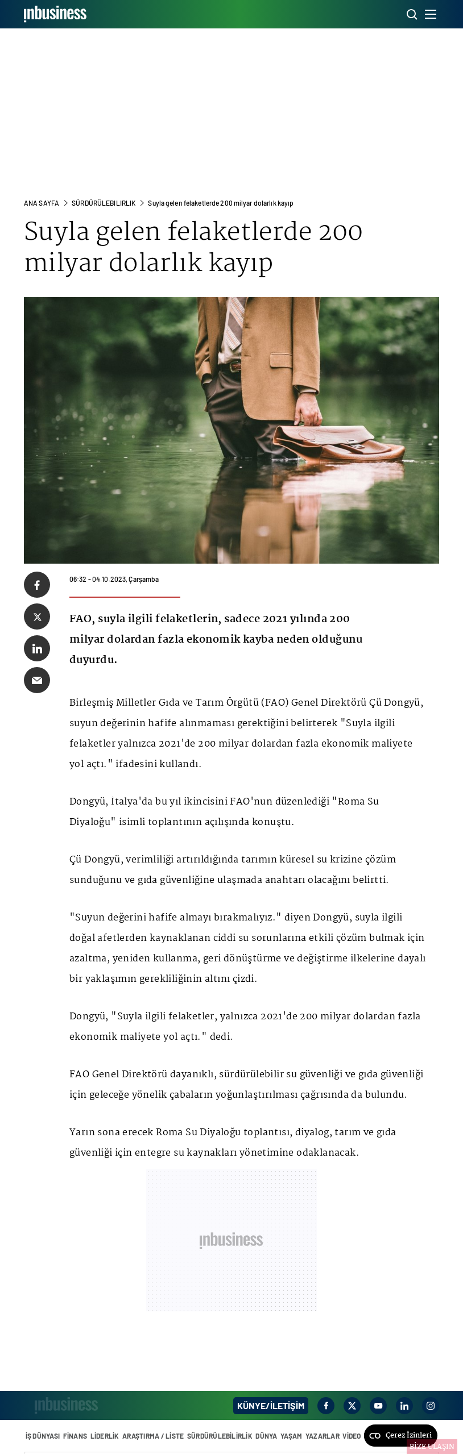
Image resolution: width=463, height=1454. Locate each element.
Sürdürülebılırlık (103, 203)
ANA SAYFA (41, 203)
